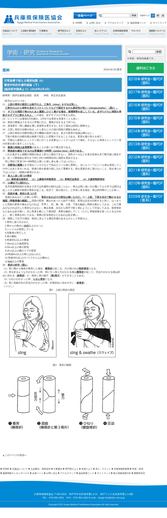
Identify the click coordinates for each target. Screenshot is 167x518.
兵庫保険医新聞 (121, 32)
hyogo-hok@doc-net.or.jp (111, 497)
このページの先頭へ (16, 455)
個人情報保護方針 (122, 473)
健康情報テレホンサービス (16, 473)
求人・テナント (102, 32)
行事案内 (47, 32)
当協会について (10, 32)
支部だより (84, 32)
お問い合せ (95, 23)
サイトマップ (159, 23)
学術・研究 (139, 32)
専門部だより (65, 32)
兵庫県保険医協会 (33, 19)
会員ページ (37, 473)
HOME (79, 23)
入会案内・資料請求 (28, 32)
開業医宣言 (139, 473)
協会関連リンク (138, 23)
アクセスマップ (115, 23)
